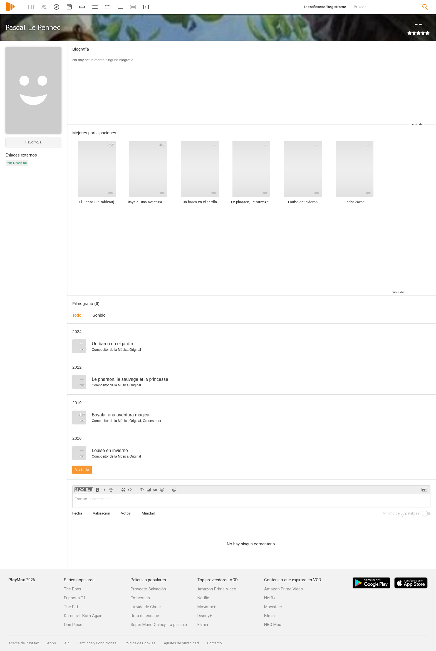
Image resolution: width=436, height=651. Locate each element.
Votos (126, 513)
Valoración (101, 513)
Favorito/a (33, 142)
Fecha (77, 513)
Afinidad (148, 513)
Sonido (99, 315)
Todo (76, 315)
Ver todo (82, 470)
